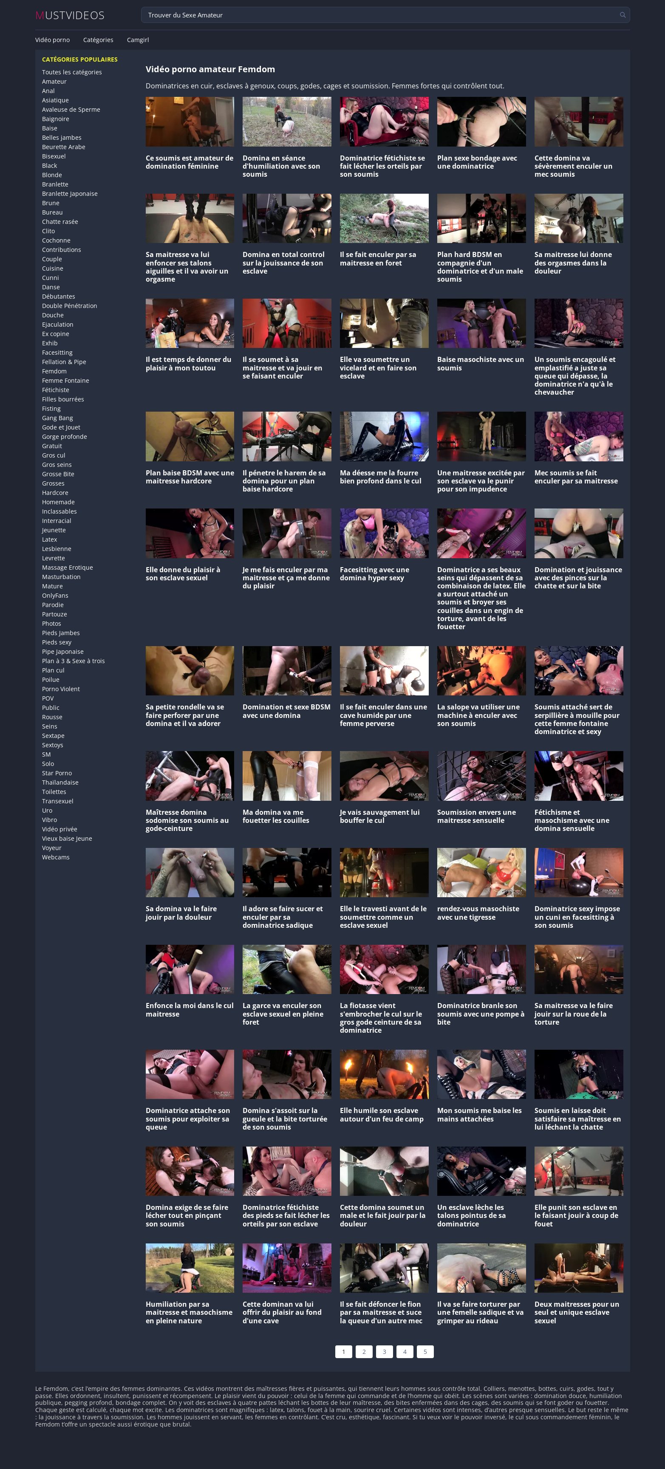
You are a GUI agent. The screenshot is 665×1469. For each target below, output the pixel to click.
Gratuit (52, 446)
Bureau (52, 212)
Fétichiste (55, 390)
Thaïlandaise (60, 782)
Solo (48, 764)
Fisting (51, 408)
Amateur (54, 81)
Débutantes (58, 296)
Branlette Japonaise (70, 193)
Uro (47, 810)
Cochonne (56, 240)
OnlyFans (55, 595)
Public (50, 707)
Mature (52, 586)
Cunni (50, 278)
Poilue (50, 679)
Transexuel (58, 801)
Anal (48, 91)
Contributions (61, 250)
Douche (53, 315)
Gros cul (53, 455)
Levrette (53, 558)
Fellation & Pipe (64, 362)
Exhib (50, 343)
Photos (51, 623)
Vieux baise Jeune (67, 838)
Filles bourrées (63, 399)
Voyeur (52, 848)
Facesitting (57, 352)
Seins (49, 726)
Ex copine (55, 334)
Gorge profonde (64, 436)
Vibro (49, 820)
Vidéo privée (59, 829)
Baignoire (55, 119)
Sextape (53, 736)
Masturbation (61, 577)
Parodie (53, 605)
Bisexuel (54, 156)
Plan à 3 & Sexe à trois (73, 661)
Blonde (52, 175)
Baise (49, 128)
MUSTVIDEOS (70, 15)
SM (46, 754)
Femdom (54, 371)
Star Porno (57, 773)
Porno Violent (61, 689)
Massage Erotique (67, 567)
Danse (51, 287)
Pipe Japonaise (63, 651)
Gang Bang (57, 418)
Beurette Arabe (63, 147)
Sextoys (52, 745)
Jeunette (54, 530)
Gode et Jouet (61, 427)
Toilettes (54, 792)
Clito (48, 231)
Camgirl (138, 40)
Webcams (56, 857)
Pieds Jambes (61, 633)
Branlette (55, 184)
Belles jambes (62, 137)
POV (48, 698)
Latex (49, 539)
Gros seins (57, 464)
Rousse (52, 717)
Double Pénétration (69, 306)
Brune (50, 203)
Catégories (98, 40)
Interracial (56, 521)
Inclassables (59, 511)
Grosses (53, 483)
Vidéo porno (52, 40)
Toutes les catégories (72, 72)
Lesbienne (56, 549)
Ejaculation (58, 324)
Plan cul (53, 670)
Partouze (54, 614)
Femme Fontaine (65, 380)
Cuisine (52, 268)
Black (49, 165)
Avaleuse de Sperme (71, 109)
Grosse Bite (58, 474)
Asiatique (55, 100)
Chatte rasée (60, 222)
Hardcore (55, 493)
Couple (52, 259)
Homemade (58, 502)
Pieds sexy (56, 642)
